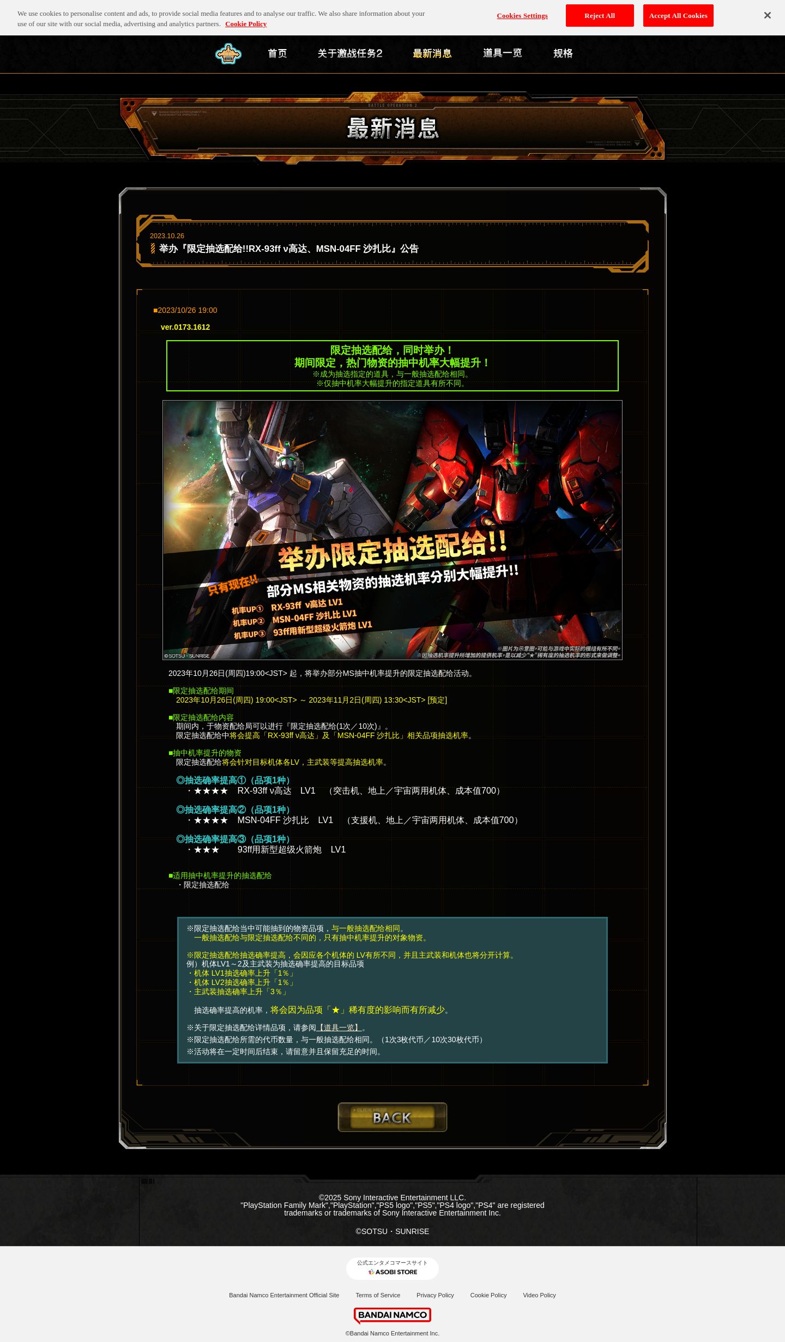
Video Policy (539, 1295)
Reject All (599, 12)
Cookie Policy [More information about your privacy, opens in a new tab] (246, 20)
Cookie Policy (488, 1295)
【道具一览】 (339, 1027)
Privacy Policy (435, 1295)
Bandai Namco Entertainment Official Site (284, 1295)
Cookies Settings (522, 12)
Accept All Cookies (678, 12)
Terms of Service (377, 1295)
